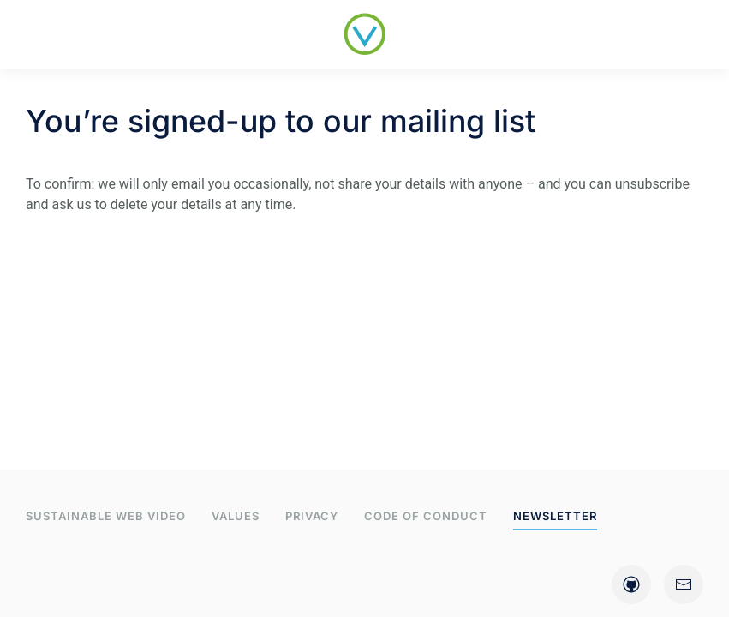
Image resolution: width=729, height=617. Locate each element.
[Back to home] (365, 34)
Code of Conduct (425, 516)
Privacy (311, 516)
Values (236, 516)
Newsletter (555, 516)
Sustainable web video (106, 516)
